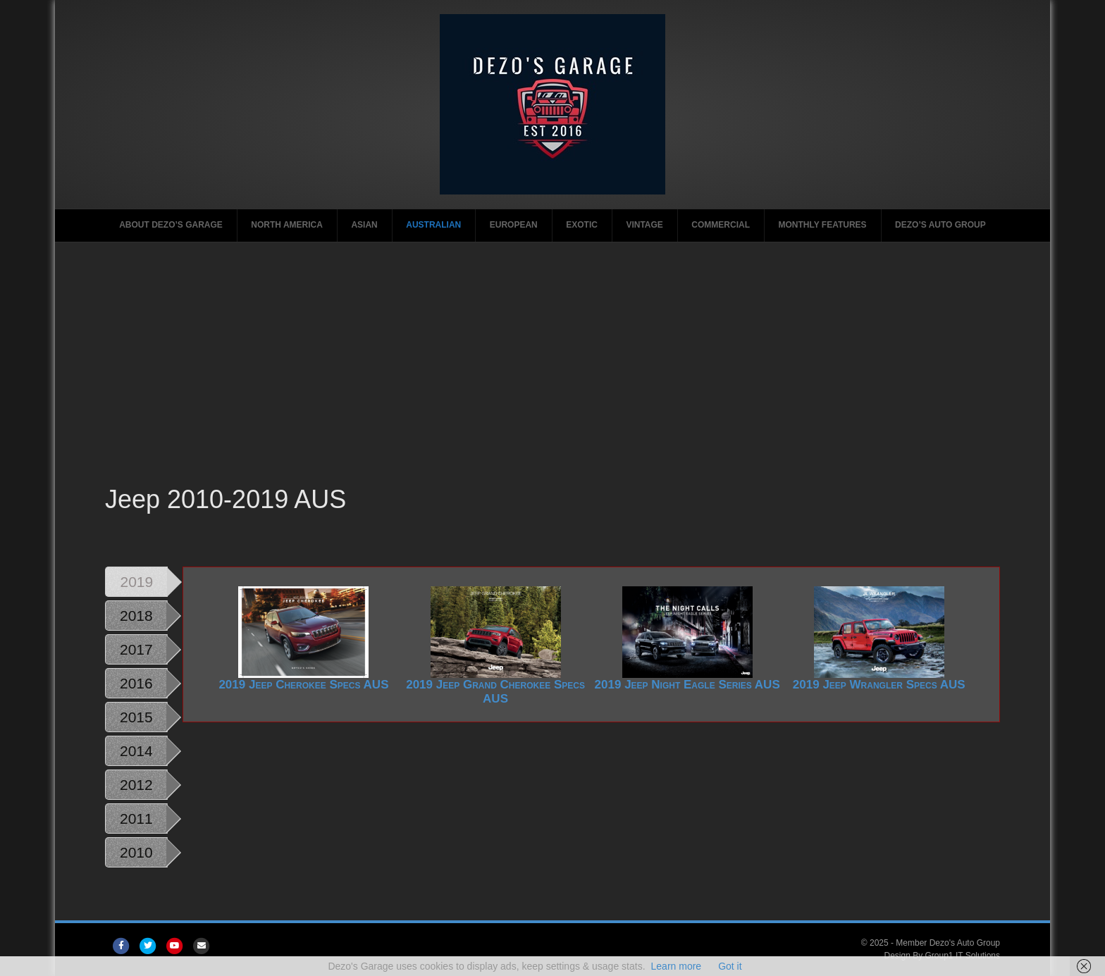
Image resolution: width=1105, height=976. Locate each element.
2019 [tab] (136, 582)
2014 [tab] (136, 751)
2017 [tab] (136, 649)
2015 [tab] (136, 717)
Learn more (676, 966)
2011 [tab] (136, 818)
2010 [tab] (136, 852)
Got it (729, 966)
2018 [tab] (136, 615)
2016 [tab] (136, 683)
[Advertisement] (552, 376)
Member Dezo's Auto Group (948, 943)
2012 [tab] (136, 785)
